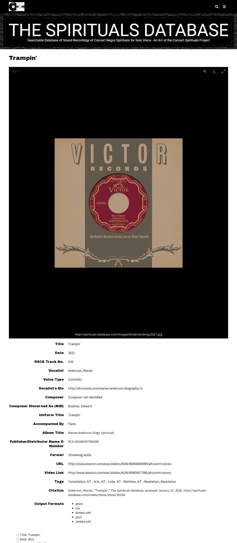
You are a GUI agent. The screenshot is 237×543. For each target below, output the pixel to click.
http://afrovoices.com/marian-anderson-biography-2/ (105, 388)
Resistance (168, 481)
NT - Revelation (148, 481)
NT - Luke (108, 481)
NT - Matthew (126, 481)
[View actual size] (205, 71)
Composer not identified (85, 397)
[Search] (217, 6)
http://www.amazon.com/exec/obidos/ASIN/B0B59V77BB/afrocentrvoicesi (119, 473)
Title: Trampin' (28, 535)
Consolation (76, 481)
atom (79, 504)
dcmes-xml (83, 512)
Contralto (75, 379)
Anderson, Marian (80, 370)
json (79, 517)
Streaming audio (79, 455)
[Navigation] (224, 6)
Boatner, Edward (80, 406)
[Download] (214, 71)
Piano (72, 424)
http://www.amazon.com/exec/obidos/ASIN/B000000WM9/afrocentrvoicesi (120, 464)
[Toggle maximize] (223, 71)
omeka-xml (83, 521)
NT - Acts (93, 481)
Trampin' (74, 344)
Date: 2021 (25, 539)
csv (78, 508)
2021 (71, 353)
